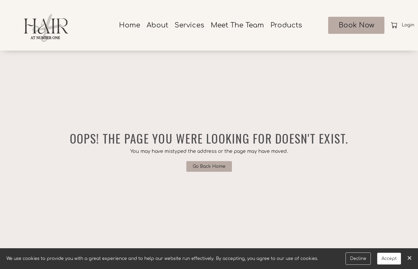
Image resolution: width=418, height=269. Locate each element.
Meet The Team (237, 25)
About (157, 25)
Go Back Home (209, 166)
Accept (389, 258)
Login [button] (408, 25)
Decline (358, 258)
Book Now (356, 25)
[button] (395, 25)
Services (189, 25)
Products (286, 25)
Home (129, 25)
